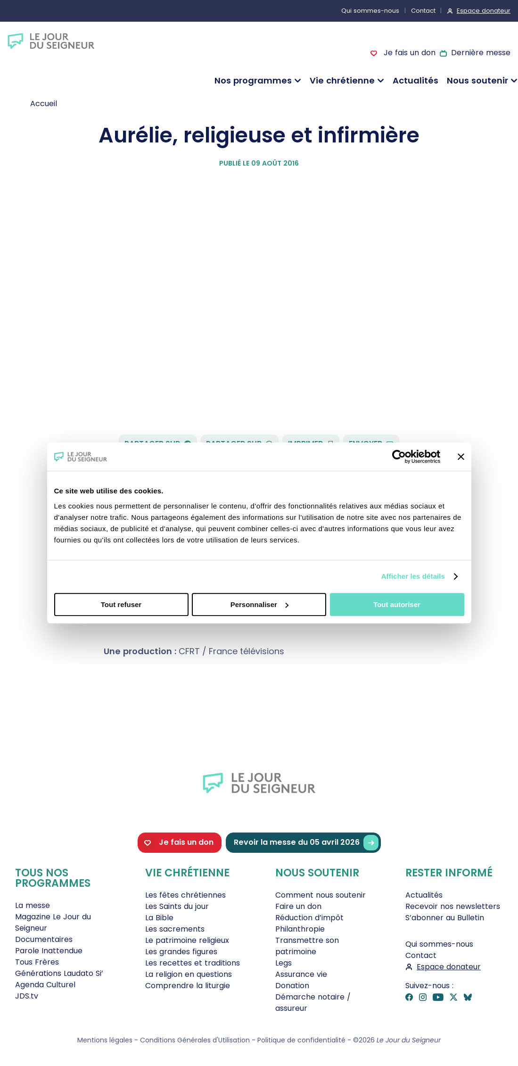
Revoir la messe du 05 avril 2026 (306, 842)
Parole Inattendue (48, 950)
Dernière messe (480, 52)
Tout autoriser (396, 604)
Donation (292, 985)
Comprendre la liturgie (187, 985)
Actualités (415, 80)
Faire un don (298, 906)
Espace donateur (483, 10)
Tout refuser (121, 604)
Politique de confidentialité (301, 1040)
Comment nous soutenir (320, 895)
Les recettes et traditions (192, 963)
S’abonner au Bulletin (444, 917)
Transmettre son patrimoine (307, 946)
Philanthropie (300, 929)
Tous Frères (37, 962)
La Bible (159, 917)
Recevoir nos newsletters (452, 906)
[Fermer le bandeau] (461, 456)
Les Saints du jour (177, 906)
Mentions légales (104, 1040)
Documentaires (44, 939)
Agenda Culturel (45, 984)
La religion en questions (188, 974)
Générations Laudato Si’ (59, 973)
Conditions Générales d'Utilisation (195, 1040)
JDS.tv (26, 996)
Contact (423, 10)
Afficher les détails (413, 576)
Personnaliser (259, 604)
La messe (32, 905)
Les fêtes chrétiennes (185, 895)
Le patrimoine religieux (187, 940)
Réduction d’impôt (309, 917)
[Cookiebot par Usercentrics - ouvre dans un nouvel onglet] (399, 457)
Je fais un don (408, 52)
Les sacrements (175, 929)
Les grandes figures (181, 951)
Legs (283, 963)
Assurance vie (301, 974)
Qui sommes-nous (370, 10)
